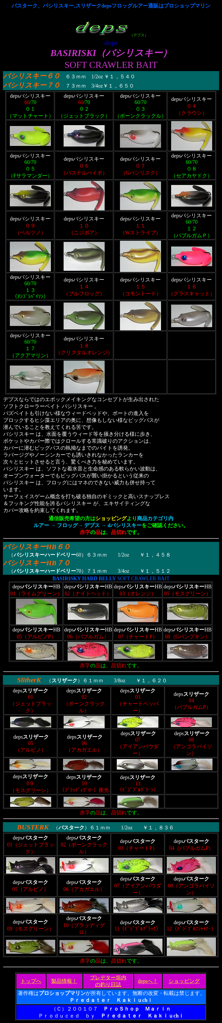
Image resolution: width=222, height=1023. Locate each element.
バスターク (71, 828)
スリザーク (64, 680)
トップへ (31, 981)
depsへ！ (148, 981)
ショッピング (184, 981)
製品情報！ (64, 981)
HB (51, 547)
